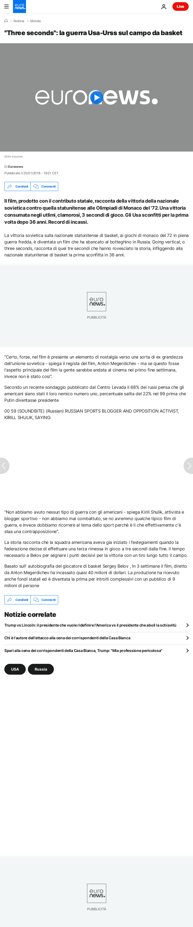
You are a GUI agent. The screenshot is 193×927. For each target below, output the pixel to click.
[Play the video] (96, 97)
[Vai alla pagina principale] (19, 6)
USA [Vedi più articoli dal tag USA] (15, 669)
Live (180, 6)
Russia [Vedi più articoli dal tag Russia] (41, 669)
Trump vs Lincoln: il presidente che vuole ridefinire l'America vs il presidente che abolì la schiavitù (90, 625)
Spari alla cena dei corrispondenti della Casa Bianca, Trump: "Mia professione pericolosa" (83, 650)
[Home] (6, 21)
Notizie (19, 21)
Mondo (35, 21)
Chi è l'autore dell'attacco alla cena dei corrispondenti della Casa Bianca (67, 637)
